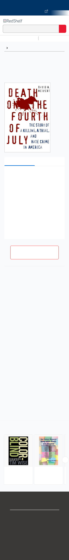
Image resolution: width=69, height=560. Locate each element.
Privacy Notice (34, 532)
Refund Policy (34, 548)
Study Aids (50, 38)
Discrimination (20, 48)
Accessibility (34, 556)
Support (34, 524)
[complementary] (34, 453)
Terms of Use (34, 540)
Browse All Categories (19, 38)
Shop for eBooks (34, 516)
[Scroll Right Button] (65, 460)
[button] (34, 174)
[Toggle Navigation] (62, 21)
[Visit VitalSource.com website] (34, 7)
